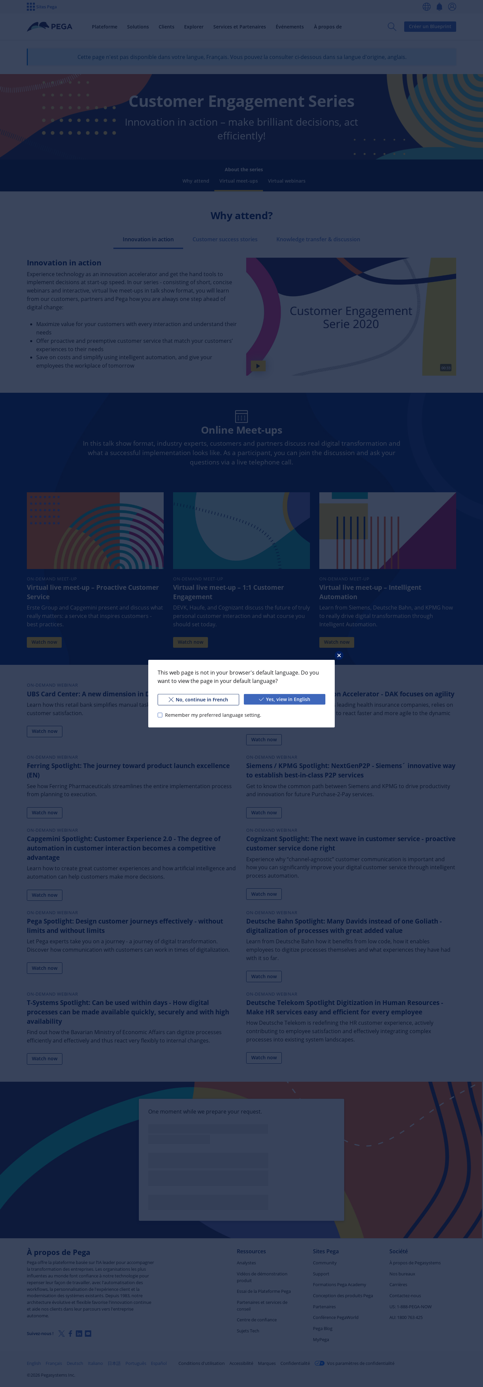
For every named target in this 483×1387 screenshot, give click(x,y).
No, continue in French (198, 699)
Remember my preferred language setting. (213, 714)
